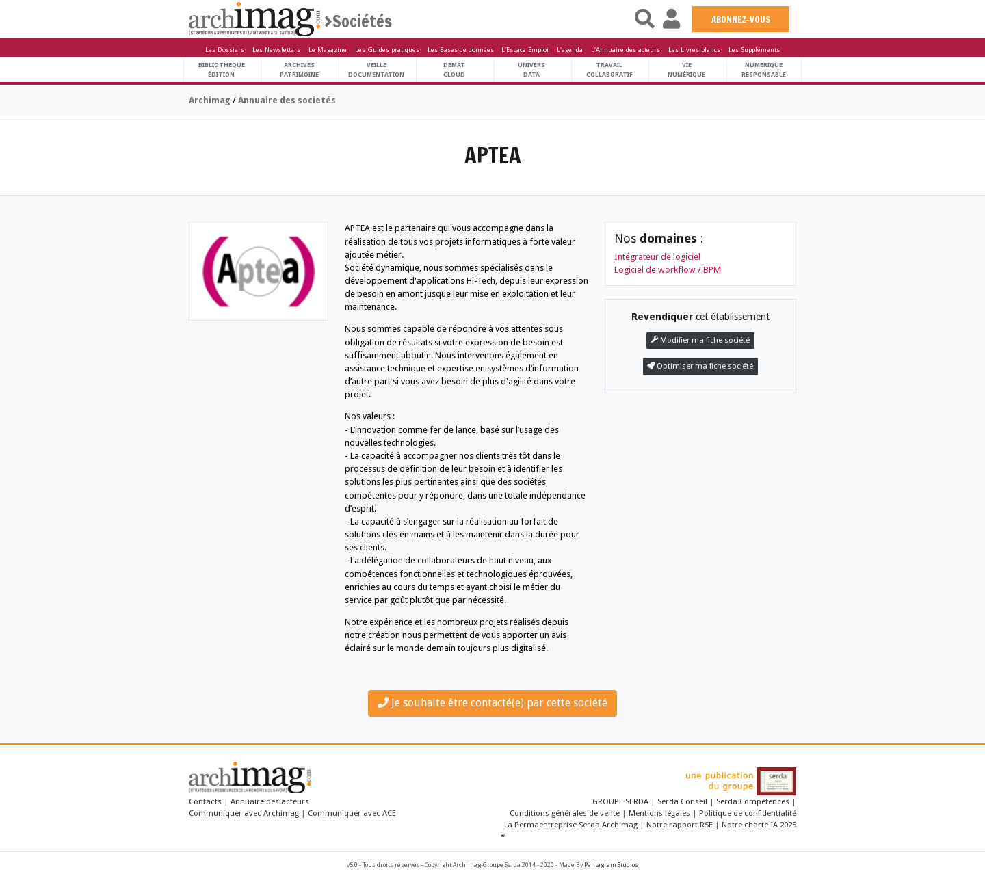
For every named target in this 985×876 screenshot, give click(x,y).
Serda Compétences (752, 801)
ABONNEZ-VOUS (740, 19)
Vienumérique (686, 69)
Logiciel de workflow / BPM (667, 270)
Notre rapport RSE (679, 824)
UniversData (531, 69)
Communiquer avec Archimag (244, 813)
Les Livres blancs (694, 49)
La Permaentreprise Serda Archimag (571, 824)
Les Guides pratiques (387, 49)
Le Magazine (327, 49)
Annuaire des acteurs (270, 801)
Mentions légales (659, 813)
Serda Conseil (682, 801)
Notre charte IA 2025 (759, 824)
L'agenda (570, 49)
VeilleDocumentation (376, 69)
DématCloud (454, 69)
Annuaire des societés (287, 100)
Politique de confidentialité (747, 813)
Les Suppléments (754, 49)
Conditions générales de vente (565, 813)
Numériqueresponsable (763, 69)
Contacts (205, 801)
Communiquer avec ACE (352, 813)
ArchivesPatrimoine (299, 69)
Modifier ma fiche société (700, 340)
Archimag (210, 100)
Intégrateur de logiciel (657, 257)
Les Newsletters (276, 49)
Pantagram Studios (611, 865)
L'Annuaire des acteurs (625, 49)
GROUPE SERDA (621, 801)
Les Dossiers (224, 49)
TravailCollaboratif (609, 69)
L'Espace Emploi (525, 49)
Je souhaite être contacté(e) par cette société (492, 702)
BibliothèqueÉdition (221, 69)
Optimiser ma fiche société (700, 366)
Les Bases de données (461, 49)
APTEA (492, 155)
